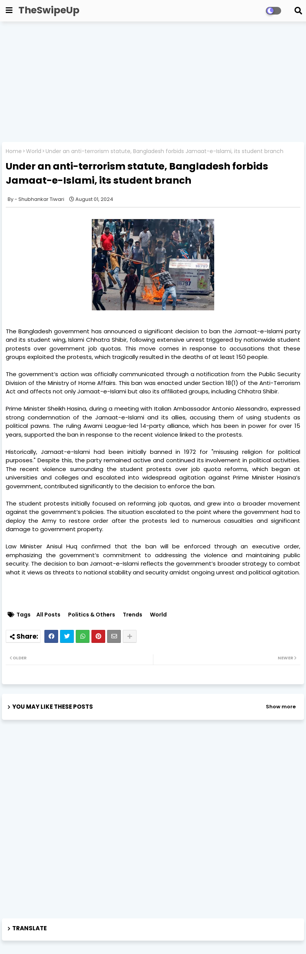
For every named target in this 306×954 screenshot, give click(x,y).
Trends (132, 614)
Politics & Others (91, 614)
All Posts (48, 614)
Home (14, 151)
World (33, 151)
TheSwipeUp (49, 10)
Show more (281, 706)
